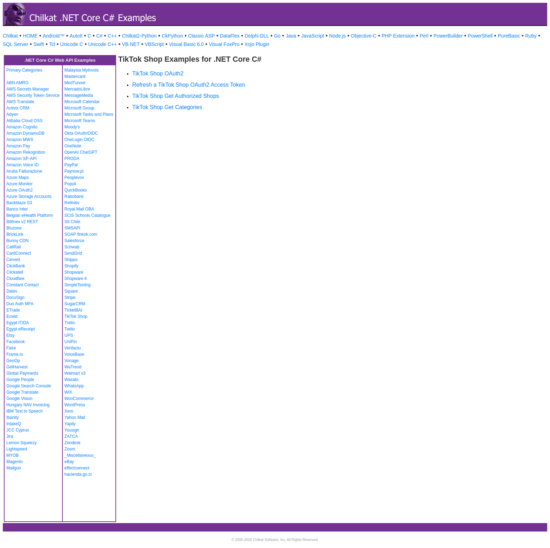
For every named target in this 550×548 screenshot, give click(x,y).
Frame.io (14, 354)
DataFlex (230, 36)
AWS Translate (20, 101)
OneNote (73, 145)
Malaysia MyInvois (82, 70)
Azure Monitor (19, 183)
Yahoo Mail (75, 417)
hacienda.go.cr (78, 474)
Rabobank (74, 196)
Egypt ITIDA (17, 322)
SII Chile (72, 221)
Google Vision (19, 398)
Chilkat (10, 36)
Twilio (70, 329)
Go (277, 36)
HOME (30, 36)
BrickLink (15, 234)
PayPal (71, 164)
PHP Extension (398, 36)
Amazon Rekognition (25, 152)
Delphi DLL (256, 36)
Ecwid (12, 316)
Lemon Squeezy (21, 442)
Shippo (71, 259)
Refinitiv (72, 202)
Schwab (72, 247)
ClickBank (15, 265)
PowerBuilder (448, 36)
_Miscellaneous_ (80, 455)
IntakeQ (13, 423)
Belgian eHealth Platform (29, 215)
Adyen (12, 114)
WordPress (75, 404)
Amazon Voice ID (22, 164)
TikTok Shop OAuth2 (157, 73)
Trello (70, 322)
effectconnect (77, 468)
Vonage (72, 360)
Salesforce (75, 240)
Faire (11, 348)
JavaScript (312, 36)
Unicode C (71, 44)
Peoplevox (74, 177)
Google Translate (22, 392)
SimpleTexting (78, 284)
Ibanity (12, 417)
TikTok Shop (76, 316)
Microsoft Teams (80, 120)
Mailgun (13, 468)
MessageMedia (79, 95)
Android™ (54, 36)
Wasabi (72, 379)
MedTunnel (75, 82)
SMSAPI (72, 228)
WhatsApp (74, 385)
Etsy (10, 335)
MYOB (12, 455)
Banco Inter (17, 209)
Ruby (531, 36)
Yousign (72, 430)
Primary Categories (24, 70)
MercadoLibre (77, 89)
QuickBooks (76, 190)
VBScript (154, 44)
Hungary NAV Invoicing (27, 404)
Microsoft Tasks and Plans (89, 114)
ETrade (13, 310)
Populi (70, 183)
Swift (38, 44)
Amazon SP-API (21, 158)
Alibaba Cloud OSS (24, 120)
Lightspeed (16, 449)
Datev (11, 291)
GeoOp (13, 360)
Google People (20, 379)
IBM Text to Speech (24, 411)
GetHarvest (17, 367)
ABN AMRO (17, 82)
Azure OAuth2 (19, 190)
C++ (112, 36)
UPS (69, 335)
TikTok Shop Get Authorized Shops (175, 96)
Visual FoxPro (224, 44)
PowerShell (480, 36)
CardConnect (18, 253)
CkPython (172, 36)
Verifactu (73, 348)
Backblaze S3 (19, 202)
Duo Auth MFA (19, 303)
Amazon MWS (19, 139)
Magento (14, 461)
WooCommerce (79, 398)
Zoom (70, 449)
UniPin (71, 341)
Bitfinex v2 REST (22, 221)
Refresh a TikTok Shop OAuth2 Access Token (188, 85)
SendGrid (73, 253)
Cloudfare (15, 278)
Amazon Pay (18, 145)
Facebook (15, 341)
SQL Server (15, 44)
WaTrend (73, 367)
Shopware (74, 272)
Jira (9, 436)
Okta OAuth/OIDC (81, 133)
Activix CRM (17, 108)
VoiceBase (75, 354)
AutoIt (76, 36)
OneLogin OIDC (79, 139)
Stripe (70, 297)
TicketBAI (73, 310)
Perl (424, 36)
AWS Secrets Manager (27, 89)
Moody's (72, 127)
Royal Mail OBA (79, 209)
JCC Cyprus (17, 430)
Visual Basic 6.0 (186, 44)
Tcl (52, 44)
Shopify (72, 265)
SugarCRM (75, 303)
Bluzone (13, 228)
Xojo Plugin (256, 44)
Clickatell (14, 272)
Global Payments (22, 373)
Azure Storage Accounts (29, 196)
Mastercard (75, 76)
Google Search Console (28, 385)
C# (99, 36)
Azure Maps (17, 177)
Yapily (70, 423)
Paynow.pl (74, 171)
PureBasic (509, 36)
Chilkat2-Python (139, 36)
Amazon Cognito (22, 127)
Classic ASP (201, 36)
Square (71, 291)
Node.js (337, 36)
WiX (68, 392)
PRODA (72, 158)
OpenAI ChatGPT (81, 152)
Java (291, 36)
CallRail (13, 247)
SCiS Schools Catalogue (87, 215)
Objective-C (363, 36)
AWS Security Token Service (33, 95)
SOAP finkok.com (81, 234)
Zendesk (73, 442)
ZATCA (71, 436)
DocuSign (15, 297)
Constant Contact (22, 284)
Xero (69, 411)
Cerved (13, 259)
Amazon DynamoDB (25, 133)
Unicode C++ (102, 44)
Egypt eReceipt (20, 329)
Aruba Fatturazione (24, 171)
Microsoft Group (79, 108)
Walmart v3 (75, 373)
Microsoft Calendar (82, 101)
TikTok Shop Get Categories (167, 107)
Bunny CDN (17, 240)
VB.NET (131, 44)
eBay (69, 461)
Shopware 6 (76, 278)
